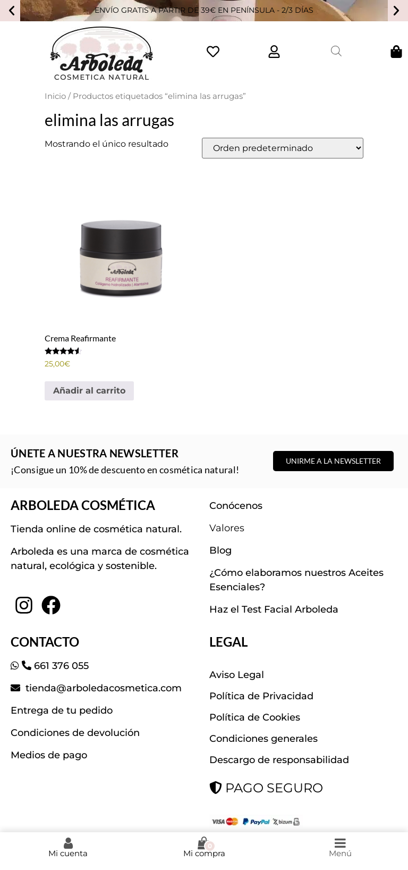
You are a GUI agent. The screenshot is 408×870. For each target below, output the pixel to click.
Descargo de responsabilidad (279, 760)
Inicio (55, 96)
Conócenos (235, 506)
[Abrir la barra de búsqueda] (336, 51)
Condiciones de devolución (75, 733)
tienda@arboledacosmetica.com (102, 688)
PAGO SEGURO (266, 788)
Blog (220, 550)
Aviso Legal (236, 675)
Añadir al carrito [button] (89, 391)
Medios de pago (49, 755)
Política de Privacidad (261, 696)
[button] (11, 10)
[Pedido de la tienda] (282, 148)
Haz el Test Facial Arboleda (273, 609)
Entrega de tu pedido (62, 710)
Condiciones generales (263, 738)
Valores (226, 528)
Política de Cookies (254, 717)
